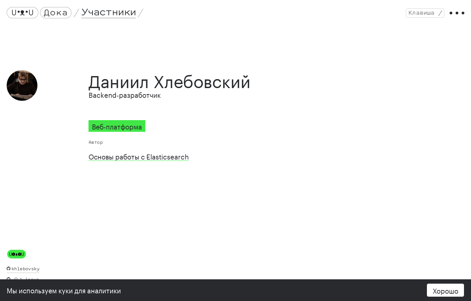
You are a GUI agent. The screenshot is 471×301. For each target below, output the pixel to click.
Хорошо (445, 290)
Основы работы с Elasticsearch (139, 155)
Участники (108, 12)
